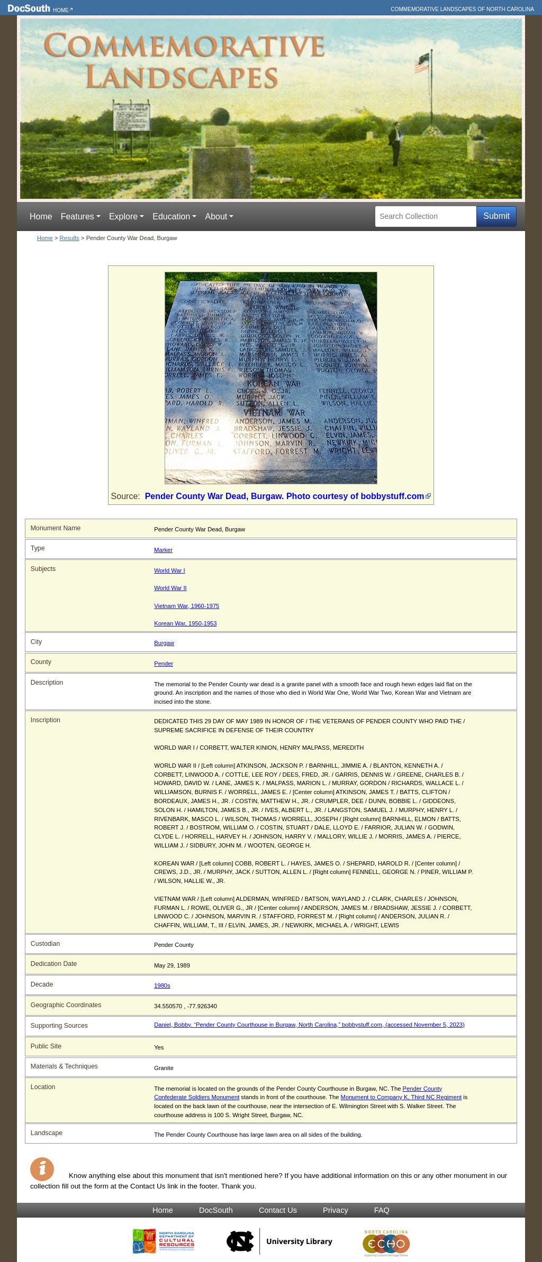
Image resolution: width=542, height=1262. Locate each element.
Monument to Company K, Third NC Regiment (401, 1097)
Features (77, 216)
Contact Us (278, 1210)
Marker (163, 550)
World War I (169, 570)
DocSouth (216, 1210)
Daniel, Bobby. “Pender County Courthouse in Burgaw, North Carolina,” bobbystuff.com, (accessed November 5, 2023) (309, 1024)
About (216, 216)
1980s (162, 985)
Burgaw (164, 643)
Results (69, 238)
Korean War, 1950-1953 (185, 623)
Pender (163, 663)
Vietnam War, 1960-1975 (186, 606)
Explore (123, 216)
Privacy (335, 1210)
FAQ (382, 1210)
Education (171, 216)
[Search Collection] (425, 216)
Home (61, 10)
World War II (170, 588)
